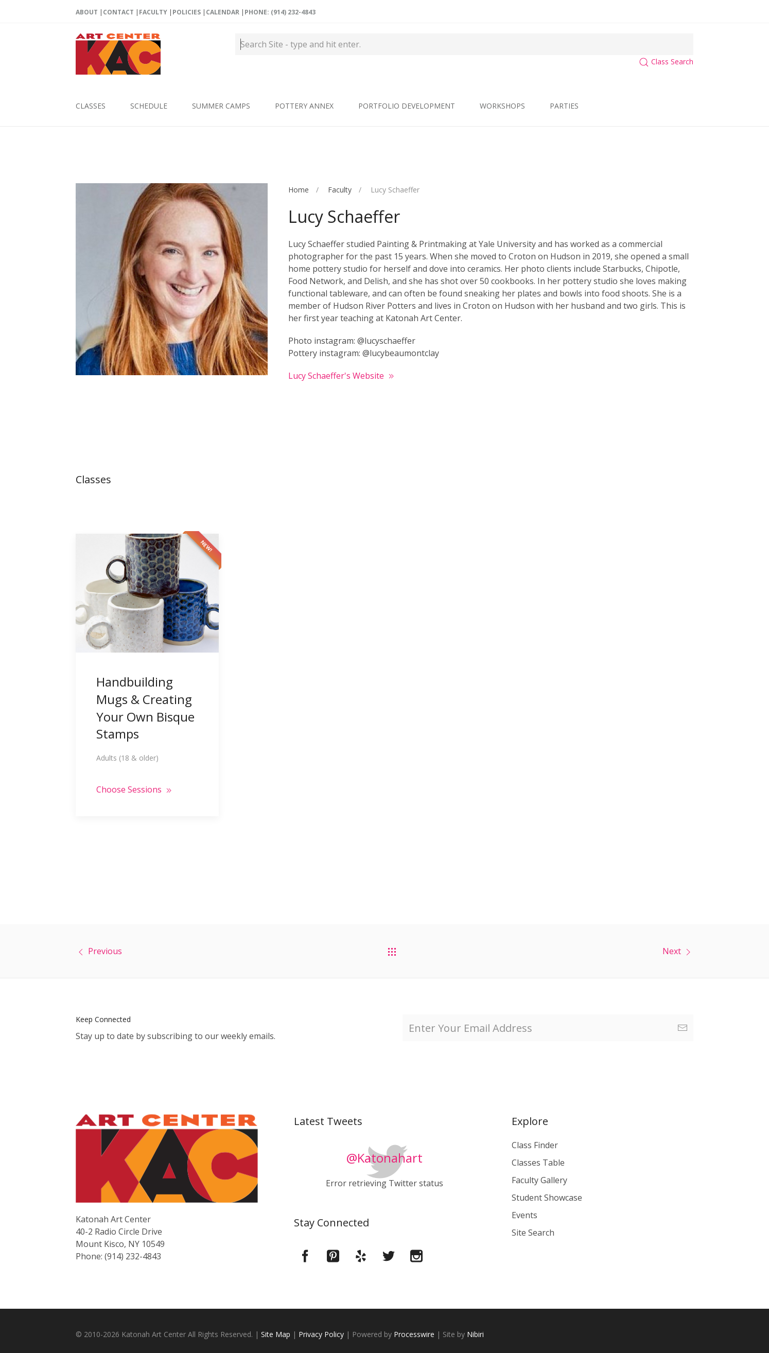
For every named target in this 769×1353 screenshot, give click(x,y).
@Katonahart (384, 1157)
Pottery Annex (304, 106)
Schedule (148, 106)
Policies (186, 12)
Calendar (222, 12)
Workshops (502, 106)
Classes (91, 106)
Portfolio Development (406, 106)
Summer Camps (221, 106)
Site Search (533, 1232)
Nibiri (475, 1334)
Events (524, 1215)
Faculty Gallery (539, 1180)
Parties (564, 106)
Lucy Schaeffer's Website (342, 375)
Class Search (666, 61)
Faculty (153, 12)
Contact (118, 12)
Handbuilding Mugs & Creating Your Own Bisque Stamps (145, 693)
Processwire (414, 1334)
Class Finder (535, 1145)
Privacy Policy (321, 1334)
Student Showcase (547, 1197)
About (87, 12)
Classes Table (538, 1162)
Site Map (275, 1334)
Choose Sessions (135, 775)
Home (298, 190)
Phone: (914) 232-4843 (280, 12)
